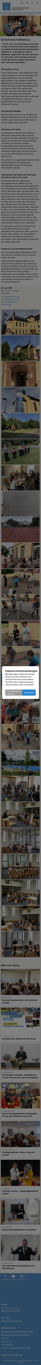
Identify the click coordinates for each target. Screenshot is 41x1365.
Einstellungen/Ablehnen (14, 692)
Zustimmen (29, 692)
